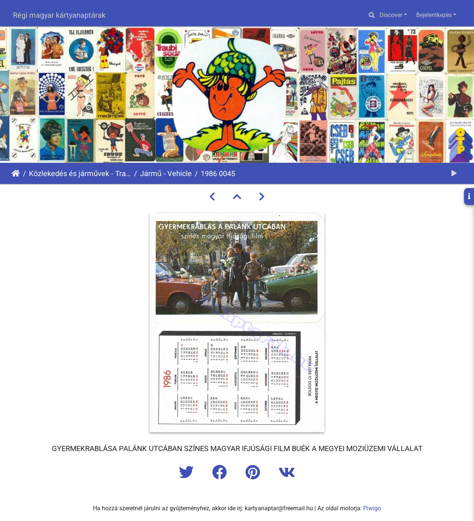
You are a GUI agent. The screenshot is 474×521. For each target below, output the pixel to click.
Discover (391, 15)
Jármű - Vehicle (166, 173)
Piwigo (372, 508)
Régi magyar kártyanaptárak (59, 15)
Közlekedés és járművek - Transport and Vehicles (80, 173)
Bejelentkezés (434, 15)
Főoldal (15, 173)
